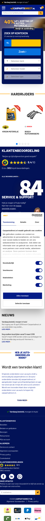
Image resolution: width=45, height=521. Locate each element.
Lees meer (6, 329)
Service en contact (7, 447)
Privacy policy (5, 455)
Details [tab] (23, 222)
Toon (22, 400)
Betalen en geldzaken (8, 428)
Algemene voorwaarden (9, 451)
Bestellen (3, 425)
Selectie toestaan (22, 303)
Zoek (22, 51)
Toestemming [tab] (9, 222)
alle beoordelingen (10, 176)
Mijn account (5, 440)
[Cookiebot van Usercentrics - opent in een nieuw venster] (32, 215)
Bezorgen (3, 432)
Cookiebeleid (5, 458)
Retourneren (5, 436)
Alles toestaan (22, 296)
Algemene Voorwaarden (16, 501)
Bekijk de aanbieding (24, 29)
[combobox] (25, 61)
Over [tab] (37, 222)
